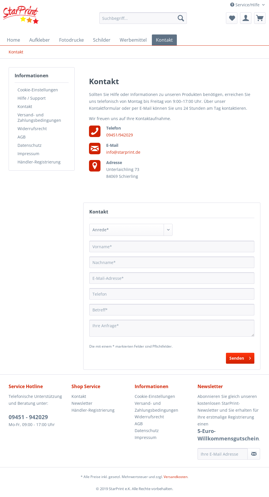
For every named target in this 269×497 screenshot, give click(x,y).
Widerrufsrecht (32, 128)
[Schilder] (102, 39)
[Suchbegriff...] (143, 18)
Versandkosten (175, 476)
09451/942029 (119, 135)
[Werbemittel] (133, 39)
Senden (240, 357)
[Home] (13, 39)
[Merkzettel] (231, 18)
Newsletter (81, 403)
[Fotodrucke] (71, 39)
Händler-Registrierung (39, 162)
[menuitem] (143, 18)
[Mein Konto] (245, 18)
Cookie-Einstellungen (38, 90)
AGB (22, 137)
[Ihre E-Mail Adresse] (223, 454)
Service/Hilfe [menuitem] (245, 4)
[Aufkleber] (39, 39)
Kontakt (25, 106)
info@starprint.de (123, 152)
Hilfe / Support (32, 98)
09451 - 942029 (28, 417)
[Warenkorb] (260, 18)
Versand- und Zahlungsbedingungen (39, 117)
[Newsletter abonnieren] (253, 454)
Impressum (28, 153)
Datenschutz (30, 145)
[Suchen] (181, 18)
